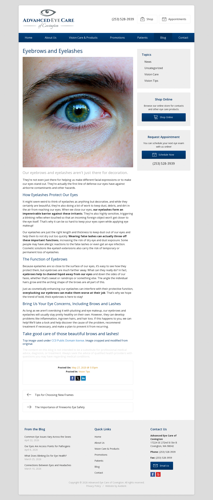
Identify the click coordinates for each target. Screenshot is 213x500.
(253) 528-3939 (123, 19)
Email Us (161, 465)
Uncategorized (153, 68)
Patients (142, 37)
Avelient (122, 486)
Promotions (117, 37)
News (147, 62)
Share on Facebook (72, 378)
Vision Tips (84, 371)
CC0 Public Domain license (68, 340)
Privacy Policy (93, 486)
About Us (50, 37)
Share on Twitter (78, 378)
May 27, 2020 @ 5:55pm (85, 367)
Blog (163, 37)
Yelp (158, 474)
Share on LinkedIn (83, 378)
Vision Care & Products (83, 37)
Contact (183, 37)
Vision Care (151, 74)
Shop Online (163, 117)
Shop (146, 19)
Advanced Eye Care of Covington (106, 482)
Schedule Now (163, 154)
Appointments (174, 19)
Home (28, 37)
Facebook (152, 474)
